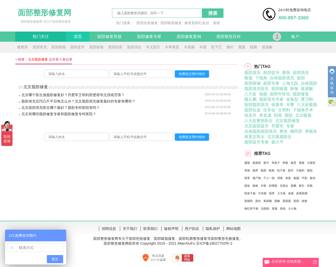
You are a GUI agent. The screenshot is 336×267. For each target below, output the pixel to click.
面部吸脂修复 (171, 23)
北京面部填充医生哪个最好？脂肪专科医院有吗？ (60, 108)
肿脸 (285, 162)
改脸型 (292, 99)
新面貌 (267, 200)
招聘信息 (109, 229)
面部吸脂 (58, 47)
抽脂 (263, 94)
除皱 (294, 88)
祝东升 (250, 115)
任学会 (269, 110)
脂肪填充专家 (271, 99)
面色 (283, 208)
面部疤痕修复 (147, 23)
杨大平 (277, 142)
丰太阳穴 (153, 47)
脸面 (263, 170)
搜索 (212, 13)
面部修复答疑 (109, 36)
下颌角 (261, 78)
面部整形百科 (228, 36)
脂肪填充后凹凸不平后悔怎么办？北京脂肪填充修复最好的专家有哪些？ (78, 101)
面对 (290, 170)
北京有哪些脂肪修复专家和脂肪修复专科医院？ (58, 114)
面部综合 (134, 47)
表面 (288, 178)
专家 (290, 126)
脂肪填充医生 (256, 88)
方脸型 (311, 162)
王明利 (284, 110)
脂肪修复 (301, 94)
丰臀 (290, 104)
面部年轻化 (280, 94)
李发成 (265, 115)
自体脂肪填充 (282, 78)
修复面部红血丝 (196, 23)
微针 (230, 47)
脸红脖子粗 (251, 208)
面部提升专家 (256, 142)
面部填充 (40, 47)
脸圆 (296, 178)
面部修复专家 (149, 36)
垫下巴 (216, 47)
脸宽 (293, 162)
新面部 (257, 162)
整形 (283, 131)
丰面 (263, 185)
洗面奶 (265, 208)
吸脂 (248, 78)
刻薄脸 (273, 185)
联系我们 (150, 229)
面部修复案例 (189, 36)
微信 (332, 102)
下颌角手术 (303, 110)
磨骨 (286, 72)
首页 (78, 36)
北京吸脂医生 (279, 137)
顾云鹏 (250, 99)
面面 (296, 200)
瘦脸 (241, 47)
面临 (247, 185)
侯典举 (277, 104)
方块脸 (262, 193)
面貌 (277, 200)
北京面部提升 (256, 126)
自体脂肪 (309, 83)
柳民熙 (296, 131)
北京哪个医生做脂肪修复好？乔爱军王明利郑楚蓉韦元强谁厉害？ (73, 95)
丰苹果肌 (172, 47)
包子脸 (281, 170)
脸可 (266, 162)
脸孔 (301, 185)
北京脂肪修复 (287, 120)
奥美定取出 (254, 137)
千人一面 (269, 178)
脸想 (310, 170)
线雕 (253, 47)
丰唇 (202, 47)
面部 (301, 78)
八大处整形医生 (258, 120)
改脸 (291, 193)
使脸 (304, 200)
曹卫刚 (307, 99)
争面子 (276, 162)
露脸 (247, 162)
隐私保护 (213, 229)
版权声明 (171, 229)
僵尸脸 (257, 178)
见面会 (284, 185)
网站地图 (233, 229)
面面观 (287, 200)
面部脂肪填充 (256, 104)
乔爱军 (277, 126)
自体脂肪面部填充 (260, 131)
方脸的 (300, 170)
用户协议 (192, 229)
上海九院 (290, 83)
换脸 (271, 170)
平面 (304, 178)
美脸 (247, 170)
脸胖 (255, 170)
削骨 (278, 115)
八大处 (250, 94)
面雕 (293, 185)
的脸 (310, 185)
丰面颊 (189, 47)
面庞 (274, 208)
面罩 (247, 178)
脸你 (312, 178)
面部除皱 (96, 47)
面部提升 (77, 47)
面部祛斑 (115, 47)
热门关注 (41, 36)
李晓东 (311, 131)
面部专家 (271, 83)
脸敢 (255, 185)
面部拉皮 (252, 110)
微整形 (22, 47)
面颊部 (248, 200)
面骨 (272, 193)
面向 (258, 200)
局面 (280, 178)
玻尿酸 (267, 47)
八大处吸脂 (307, 104)
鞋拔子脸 (250, 193)
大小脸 (292, 208)
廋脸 (301, 162)
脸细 (216, 23)
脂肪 (289, 115)
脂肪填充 (252, 72)
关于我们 (130, 229)
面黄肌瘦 (301, 193)
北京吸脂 (303, 115)
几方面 (281, 193)
